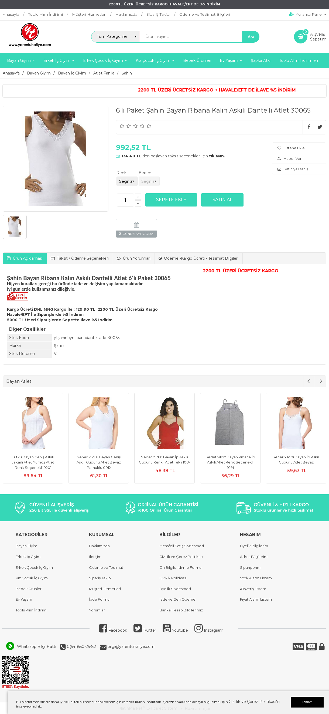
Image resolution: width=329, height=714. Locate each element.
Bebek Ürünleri (29, 589)
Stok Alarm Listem (256, 578)
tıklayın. (217, 156)
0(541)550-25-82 (81, 646)
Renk (121, 172)
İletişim (95, 556)
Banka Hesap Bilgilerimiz (181, 610)
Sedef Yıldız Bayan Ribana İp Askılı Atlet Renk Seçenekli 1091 (230, 462)
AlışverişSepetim (318, 37)
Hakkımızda (99, 546)
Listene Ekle (291, 148)
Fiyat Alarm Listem (256, 599)
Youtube (175, 630)
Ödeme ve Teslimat (106, 567)
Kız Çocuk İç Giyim (32, 578)
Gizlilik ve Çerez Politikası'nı (254, 701)
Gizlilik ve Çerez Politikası (181, 556)
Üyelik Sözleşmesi (175, 589)
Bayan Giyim (26, 546)
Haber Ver (289, 158)
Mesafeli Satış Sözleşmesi (181, 546)
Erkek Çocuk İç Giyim (34, 567)
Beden (145, 172)
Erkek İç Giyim (28, 556)
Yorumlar (97, 610)
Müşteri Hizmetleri (105, 589)
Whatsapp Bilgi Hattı (36, 646)
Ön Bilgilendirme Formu (180, 567)
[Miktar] (125, 200)
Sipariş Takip (100, 578)
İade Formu (99, 599)
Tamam (307, 702)
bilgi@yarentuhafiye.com (131, 646)
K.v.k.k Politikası (173, 578)
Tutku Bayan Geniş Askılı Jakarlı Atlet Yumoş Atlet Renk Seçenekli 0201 (33, 462)
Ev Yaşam (24, 599)
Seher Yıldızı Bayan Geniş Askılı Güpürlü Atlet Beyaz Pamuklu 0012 (99, 462)
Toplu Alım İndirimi (31, 610)
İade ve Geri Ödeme (177, 599)
